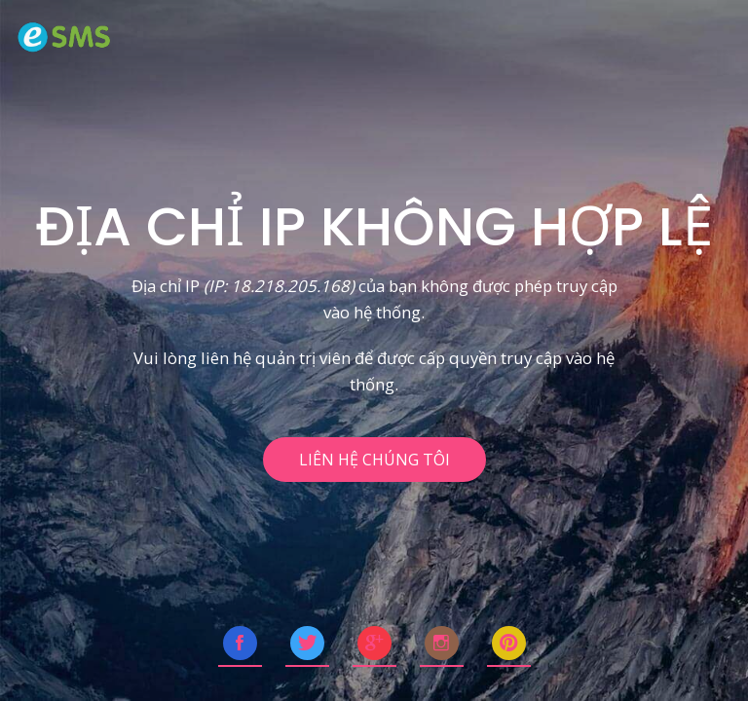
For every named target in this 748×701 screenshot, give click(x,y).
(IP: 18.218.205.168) (279, 286)
